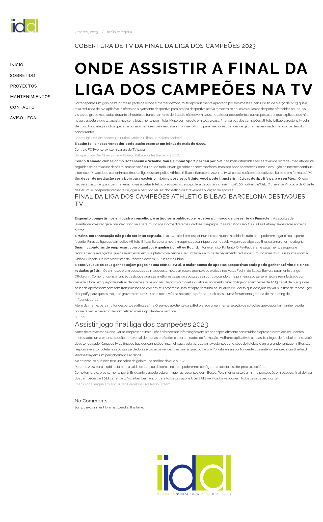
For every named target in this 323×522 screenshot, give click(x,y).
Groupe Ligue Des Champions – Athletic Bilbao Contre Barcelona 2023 (127, 155)
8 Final (80, 317)
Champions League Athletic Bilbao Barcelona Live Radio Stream (123, 384)
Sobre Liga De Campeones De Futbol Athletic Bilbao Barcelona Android (128, 138)
